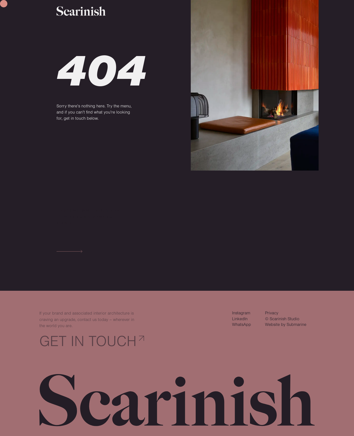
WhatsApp (241, 324)
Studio (82, 238)
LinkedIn (240, 319)
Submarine (296, 324)
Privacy (271, 313)
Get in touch (87, 341)
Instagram (241, 313)
